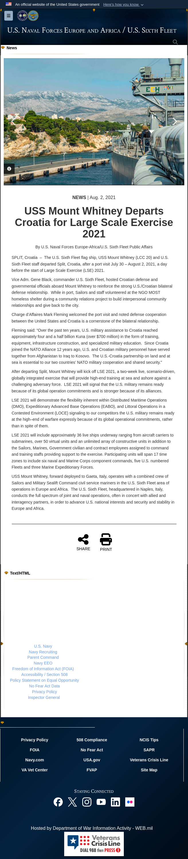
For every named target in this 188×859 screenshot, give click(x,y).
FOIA (34, 750)
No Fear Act (92, 750)
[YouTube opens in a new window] (101, 801)
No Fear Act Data (44, 686)
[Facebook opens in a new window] (58, 801)
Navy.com (34, 760)
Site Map (149, 770)
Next (174, 121)
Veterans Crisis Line (149, 760)
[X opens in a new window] (72, 801)
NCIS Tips (149, 740)
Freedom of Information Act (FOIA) (43, 669)
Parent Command (43, 657)
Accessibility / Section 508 (44, 674)
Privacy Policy (44, 691)
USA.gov (91, 760)
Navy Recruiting (43, 652)
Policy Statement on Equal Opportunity (44, 680)
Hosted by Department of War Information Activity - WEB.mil (92, 828)
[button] (124, 4)
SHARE (83, 542)
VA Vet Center (34, 770)
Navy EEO (43, 663)
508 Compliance (92, 740)
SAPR (149, 750)
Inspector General (44, 697)
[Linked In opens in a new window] (115, 801)
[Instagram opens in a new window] (86, 801)
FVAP (92, 770)
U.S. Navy (43, 646)
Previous (13, 121)
